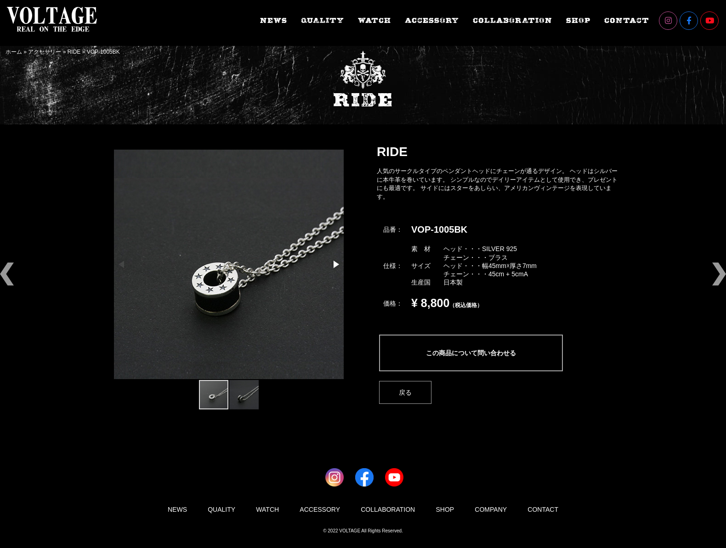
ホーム (14, 52)
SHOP (578, 20)
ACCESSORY (432, 20)
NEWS (273, 20)
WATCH (374, 20)
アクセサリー (44, 52)
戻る (405, 392)
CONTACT (626, 20)
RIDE (74, 52)
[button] (335, 264)
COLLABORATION (512, 20)
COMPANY (491, 509)
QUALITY (322, 20)
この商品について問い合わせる (471, 353)
